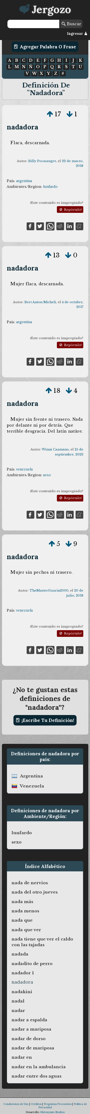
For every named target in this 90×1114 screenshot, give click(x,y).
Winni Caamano (55, 449)
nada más (22, 901)
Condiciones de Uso (16, 1104)
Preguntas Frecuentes (58, 1104)
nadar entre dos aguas (36, 1076)
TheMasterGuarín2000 (49, 590)
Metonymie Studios (52, 1112)
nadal (18, 1001)
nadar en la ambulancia (39, 1066)
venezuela (24, 469)
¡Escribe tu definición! (45, 720)
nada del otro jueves (35, 892)
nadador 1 (23, 973)
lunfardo (50, 186)
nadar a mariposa (31, 1029)
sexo (47, 475)
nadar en (22, 1057)
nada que (22, 920)
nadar (18, 1010)
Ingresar (77, 33)
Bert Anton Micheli (40, 302)
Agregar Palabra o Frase (45, 47)
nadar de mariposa (33, 1048)
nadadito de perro (32, 963)
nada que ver (26, 929)
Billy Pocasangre (42, 161)
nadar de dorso (29, 1038)
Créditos (36, 1104)
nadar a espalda (29, 1019)
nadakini (22, 991)
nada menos (25, 911)
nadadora (22, 127)
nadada (20, 954)
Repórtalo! (70, 209)
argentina (24, 181)
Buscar (71, 23)
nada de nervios (30, 882)
